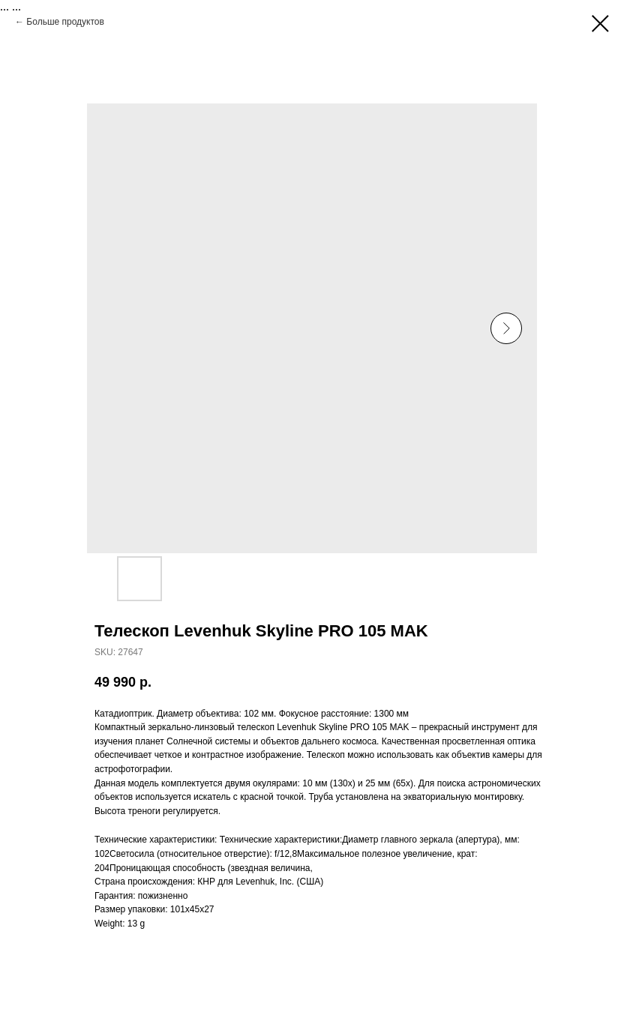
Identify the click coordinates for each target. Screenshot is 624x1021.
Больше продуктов (65, 21)
